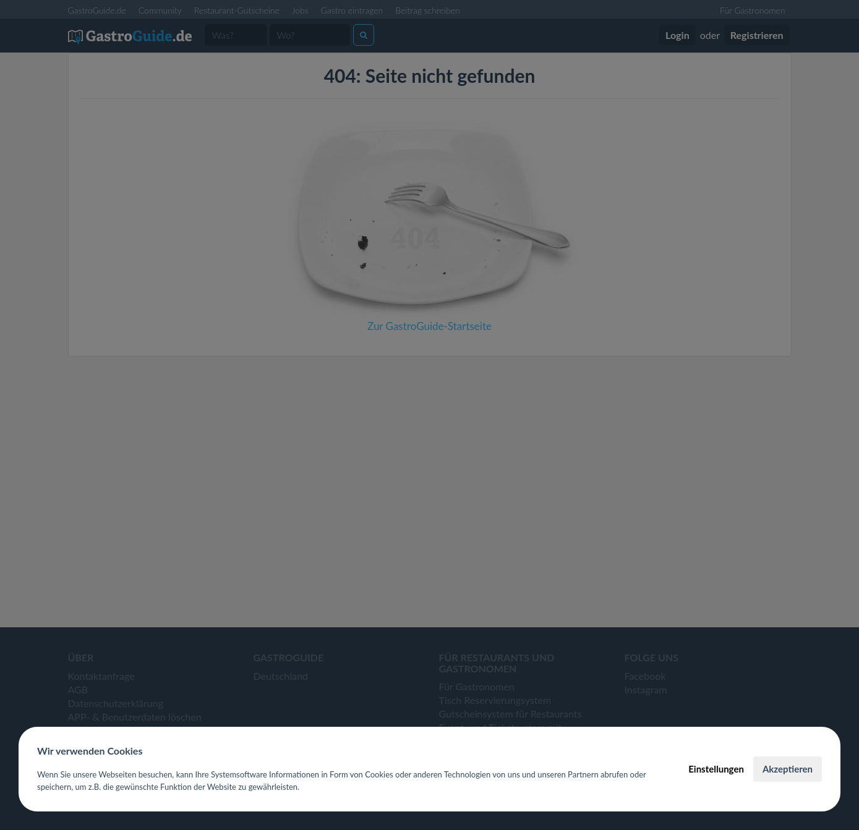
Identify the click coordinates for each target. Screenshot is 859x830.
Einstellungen (716, 768)
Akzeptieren (788, 768)
